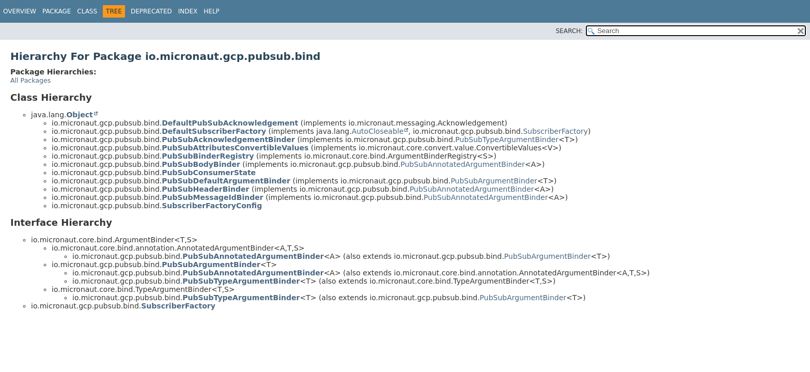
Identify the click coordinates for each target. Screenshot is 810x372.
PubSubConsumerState (209, 172)
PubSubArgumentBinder (493, 181)
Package (56, 11)
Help (212, 11)
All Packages (30, 80)
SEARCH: (569, 31)
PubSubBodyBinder (201, 164)
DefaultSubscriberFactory (214, 131)
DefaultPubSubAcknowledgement (230, 123)
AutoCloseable (378, 131)
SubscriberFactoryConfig (212, 206)
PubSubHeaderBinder (205, 189)
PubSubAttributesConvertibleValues (235, 148)
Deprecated (151, 11)
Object (79, 115)
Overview (19, 11)
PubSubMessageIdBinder (212, 197)
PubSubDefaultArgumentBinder (226, 181)
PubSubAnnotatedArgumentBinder (462, 164)
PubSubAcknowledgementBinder (228, 139)
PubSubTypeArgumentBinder (506, 139)
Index (188, 11)
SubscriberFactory (555, 131)
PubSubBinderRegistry (208, 156)
